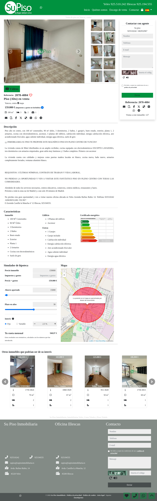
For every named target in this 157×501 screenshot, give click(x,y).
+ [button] (64, 271)
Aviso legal (101, 495)
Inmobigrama (78, 498)
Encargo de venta (118, 9)
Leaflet (91, 341)
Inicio (87, 9)
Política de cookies (89, 495)
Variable (22, 324)
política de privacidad (130, 87)
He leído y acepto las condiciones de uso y (136, 86)
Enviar (137, 95)
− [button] (64, 275)
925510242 (132, 31)
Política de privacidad (74, 495)
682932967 (142, 31)
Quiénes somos (99, 9)
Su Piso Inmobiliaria (58, 495)
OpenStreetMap (101, 341)
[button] (5, 381)
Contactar (134, 9)
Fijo (9, 324)
